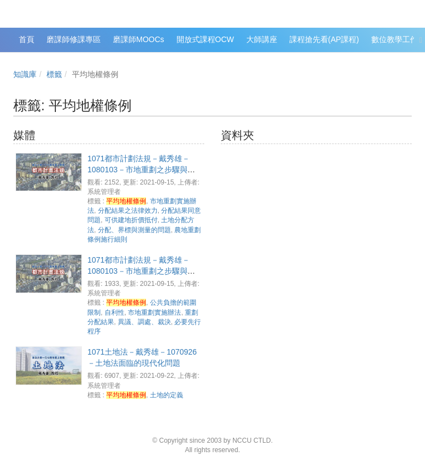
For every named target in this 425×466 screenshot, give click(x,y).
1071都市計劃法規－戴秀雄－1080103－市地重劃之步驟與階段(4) (141, 270)
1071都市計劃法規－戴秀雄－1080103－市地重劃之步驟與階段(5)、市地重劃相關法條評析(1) (143, 169)
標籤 (54, 74)
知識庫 (25, 74)
